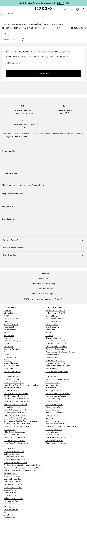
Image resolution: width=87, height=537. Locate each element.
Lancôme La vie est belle (14, 415)
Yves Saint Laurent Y (12, 388)
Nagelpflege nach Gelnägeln (58, 366)
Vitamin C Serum (53, 355)
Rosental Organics (12, 349)
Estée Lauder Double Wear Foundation (20, 421)
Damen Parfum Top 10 (55, 310)
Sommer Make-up (53, 399)
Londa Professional (12, 371)
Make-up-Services (11, 454)
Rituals (6, 343)
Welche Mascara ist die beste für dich (62, 426)
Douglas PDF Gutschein (14, 382)
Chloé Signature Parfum (14, 413)
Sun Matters (9, 335)
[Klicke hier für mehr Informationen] (67, 3)
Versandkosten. (39, 185)
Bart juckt (50, 418)
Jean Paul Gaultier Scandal (15, 404)
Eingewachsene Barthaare (57, 371)
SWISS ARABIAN (11, 324)
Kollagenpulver (52, 324)
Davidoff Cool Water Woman (16, 399)
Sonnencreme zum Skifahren (58, 393)
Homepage (9, 24)
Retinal (6, 512)
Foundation (50, 332)
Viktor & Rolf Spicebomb (14, 432)
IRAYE (6, 332)
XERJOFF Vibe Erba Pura (14, 396)
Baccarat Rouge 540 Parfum (16, 393)
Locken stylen (10, 518)
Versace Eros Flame (12, 435)
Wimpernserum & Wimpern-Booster (61, 352)
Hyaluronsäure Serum (55, 338)
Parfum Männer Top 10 (55, 313)
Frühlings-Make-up (53, 390)
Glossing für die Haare (55, 341)
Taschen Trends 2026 (13, 484)
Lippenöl (49, 335)
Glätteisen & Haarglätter (56, 349)
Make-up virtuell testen (13, 498)
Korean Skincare (53, 316)
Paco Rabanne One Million (15, 437)
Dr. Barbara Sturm (11, 357)
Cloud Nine (8, 368)
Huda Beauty (9, 327)
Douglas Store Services (14, 451)
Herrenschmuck (22, 24)
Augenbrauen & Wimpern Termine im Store (22, 468)
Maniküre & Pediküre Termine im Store (20, 471)
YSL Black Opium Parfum (14, 440)
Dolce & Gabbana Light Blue (16, 410)
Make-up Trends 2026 (13, 482)
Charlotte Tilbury (11, 341)
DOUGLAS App (10, 495)
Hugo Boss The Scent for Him (16, 443)
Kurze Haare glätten (54, 407)
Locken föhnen (52, 432)
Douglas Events (10, 504)
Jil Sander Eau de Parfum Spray (17, 424)
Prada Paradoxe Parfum (14, 390)
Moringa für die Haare (55, 360)
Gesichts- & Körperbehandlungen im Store (22, 465)
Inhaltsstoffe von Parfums (57, 363)
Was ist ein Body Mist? (55, 437)
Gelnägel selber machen (56, 346)
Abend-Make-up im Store (14, 459)
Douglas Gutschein (12, 379)
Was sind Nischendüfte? (56, 424)
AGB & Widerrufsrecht (43, 289)
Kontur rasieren (52, 421)
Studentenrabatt (11, 473)
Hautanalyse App (11, 501)
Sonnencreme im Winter (56, 396)
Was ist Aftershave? (54, 404)
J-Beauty (7, 507)
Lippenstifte (51, 330)
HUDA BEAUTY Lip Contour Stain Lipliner (21, 385)
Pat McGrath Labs (11, 366)
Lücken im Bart (52, 401)
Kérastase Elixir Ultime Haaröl (16, 426)
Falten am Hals (52, 415)
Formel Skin (8, 346)
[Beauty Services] (65, 9)
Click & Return (10, 493)
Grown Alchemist (11, 363)
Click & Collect (10, 490)
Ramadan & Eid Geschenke (57, 379)
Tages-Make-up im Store (14, 457)
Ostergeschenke (53, 382)
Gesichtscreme (52, 357)
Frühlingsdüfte (52, 385)
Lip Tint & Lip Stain (54, 321)
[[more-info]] (13, 39)
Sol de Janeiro (10, 330)
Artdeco (7, 352)
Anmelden (43, 73)
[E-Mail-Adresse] (43, 63)
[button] (43, 240)
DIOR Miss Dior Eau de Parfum (17, 401)
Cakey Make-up (52, 410)
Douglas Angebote (12, 476)
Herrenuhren (36, 24)
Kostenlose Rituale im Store (15, 462)
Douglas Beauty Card (13, 487)
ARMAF (7, 316)
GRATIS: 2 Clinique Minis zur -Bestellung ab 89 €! (37, 3)
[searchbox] (43, 14)
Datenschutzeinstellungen (43, 294)
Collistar (7, 360)
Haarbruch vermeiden (55, 413)
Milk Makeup (9, 313)
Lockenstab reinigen (54, 440)
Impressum (43, 279)
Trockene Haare (52, 435)
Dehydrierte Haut (11, 509)
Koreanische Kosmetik (55, 319)
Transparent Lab (11, 319)
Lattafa (7, 321)
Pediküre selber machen (56, 343)
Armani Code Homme (13, 407)
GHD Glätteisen (52, 327)
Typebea (7, 310)
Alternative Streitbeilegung (43, 284)
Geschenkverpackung (13, 479)
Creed (6, 355)
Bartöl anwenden (53, 368)
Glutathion (8, 515)
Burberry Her (9, 429)
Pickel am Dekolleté (54, 429)
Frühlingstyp (51, 388)
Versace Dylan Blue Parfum (15, 418)
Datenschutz (43, 274)
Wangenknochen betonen (57, 443)
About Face (9, 338)
